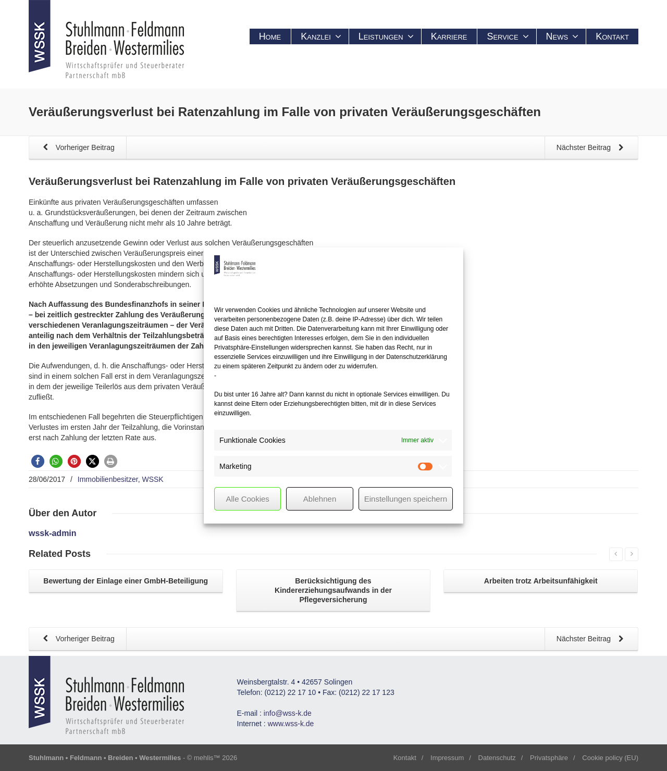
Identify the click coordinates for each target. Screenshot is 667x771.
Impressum (447, 758)
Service (507, 36)
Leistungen (386, 36)
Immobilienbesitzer (108, 479)
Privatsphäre (549, 758)
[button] (37, 461)
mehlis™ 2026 (215, 758)
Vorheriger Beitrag (77, 148)
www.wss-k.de (291, 723)
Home (270, 36)
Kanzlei (321, 36)
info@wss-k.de (288, 713)
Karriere (449, 36)
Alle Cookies (247, 498)
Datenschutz (497, 758)
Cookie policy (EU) (610, 758)
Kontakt (612, 36)
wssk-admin (53, 533)
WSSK (152, 479)
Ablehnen (319, 498)
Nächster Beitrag (592, 148)
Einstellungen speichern (405, 498)
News (562, 36)
